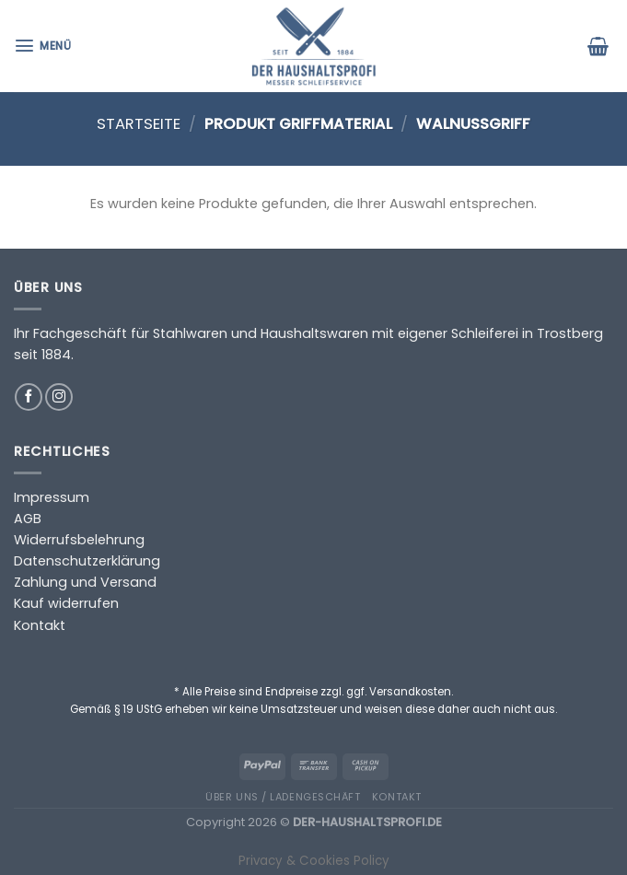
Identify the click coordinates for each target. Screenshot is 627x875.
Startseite (138, 123)
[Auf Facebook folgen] (28, 397)
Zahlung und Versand (85, 582)
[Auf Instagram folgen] (59, 397)
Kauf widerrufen (66, 603)
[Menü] (44, 45)
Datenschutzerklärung (87, 561)
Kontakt (39, 625)
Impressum (51, 497)
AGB (27, 518)
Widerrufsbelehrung (79, 540)
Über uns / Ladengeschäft (282, 796)
